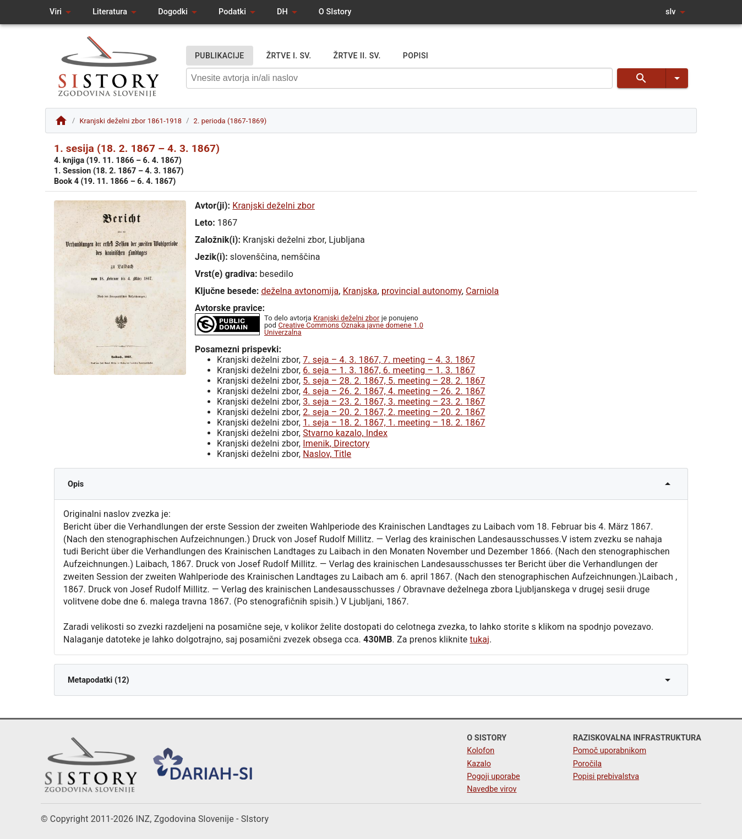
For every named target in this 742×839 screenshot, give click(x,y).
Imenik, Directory (336, 443)
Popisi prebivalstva (606, 776)
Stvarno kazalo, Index (345, 433)
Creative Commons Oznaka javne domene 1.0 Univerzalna (343, 328)
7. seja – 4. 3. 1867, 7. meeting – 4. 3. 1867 (389, 360)
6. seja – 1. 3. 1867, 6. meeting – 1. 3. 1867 (389, 370)
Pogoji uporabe (493, 776)
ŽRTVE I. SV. (289, 56)
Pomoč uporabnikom (609, 750)
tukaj (479, 639)
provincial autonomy (421, 291)
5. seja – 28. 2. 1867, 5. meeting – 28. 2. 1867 (394, 380)
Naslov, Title (327, 454)
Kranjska (360, 291)
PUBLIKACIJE (219, 56)
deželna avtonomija (300, 291)
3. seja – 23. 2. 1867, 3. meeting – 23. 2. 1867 (394, 401)
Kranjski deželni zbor (273, 205)
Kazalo (479, 764)
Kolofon (480, 750)
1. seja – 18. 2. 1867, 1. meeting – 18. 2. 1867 (394, 422)
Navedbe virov (491, 789)
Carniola (482, 291)
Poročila (587, 764)
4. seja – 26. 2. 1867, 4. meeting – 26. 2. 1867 (394, 391)
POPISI (415, 56)
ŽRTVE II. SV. (357, 56)
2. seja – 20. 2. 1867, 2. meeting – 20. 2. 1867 (394, 412)
